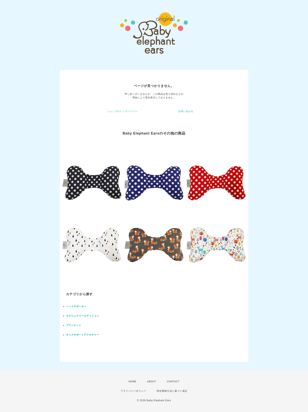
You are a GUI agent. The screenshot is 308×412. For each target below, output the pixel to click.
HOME (132, 381)
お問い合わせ (185, 111)
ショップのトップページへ (122, 111)
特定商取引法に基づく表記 (172, 391)
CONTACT (173, 381)
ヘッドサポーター (76, 306)
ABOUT (151, 381)
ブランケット (73, 325)
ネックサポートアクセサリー (82, 334)
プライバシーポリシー (133, 391)
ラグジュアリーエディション (82, 315)
